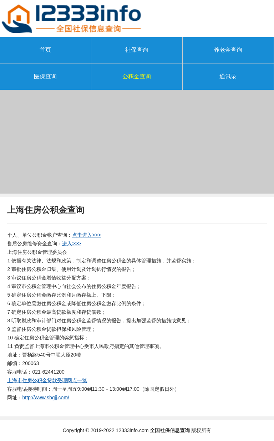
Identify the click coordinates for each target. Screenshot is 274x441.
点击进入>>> (86, 235)
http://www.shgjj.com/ (45, 397)
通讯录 (228, 76)
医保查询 (45, 76)
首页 (45, 50)
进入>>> (71, 243)
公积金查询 (136, 76)
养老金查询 (228, 50)
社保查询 (136, 50)
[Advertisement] (137, 144)
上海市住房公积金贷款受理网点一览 (47, 380)
